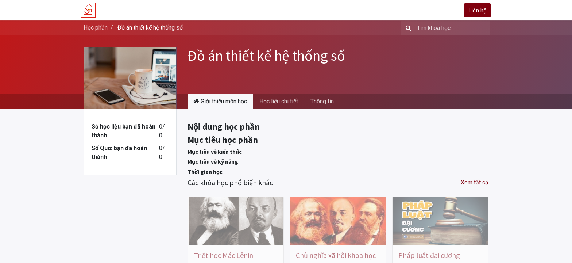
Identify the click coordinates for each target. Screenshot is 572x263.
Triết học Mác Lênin (223, 255)
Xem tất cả (474, 182)
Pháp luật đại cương (429, 255)
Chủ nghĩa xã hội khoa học (336, 255)
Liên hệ (475, 10)
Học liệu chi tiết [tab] (278, 101)
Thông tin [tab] (322, 101)
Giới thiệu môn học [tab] (220, 101)
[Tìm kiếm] (407, 28)
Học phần (96, 27)
